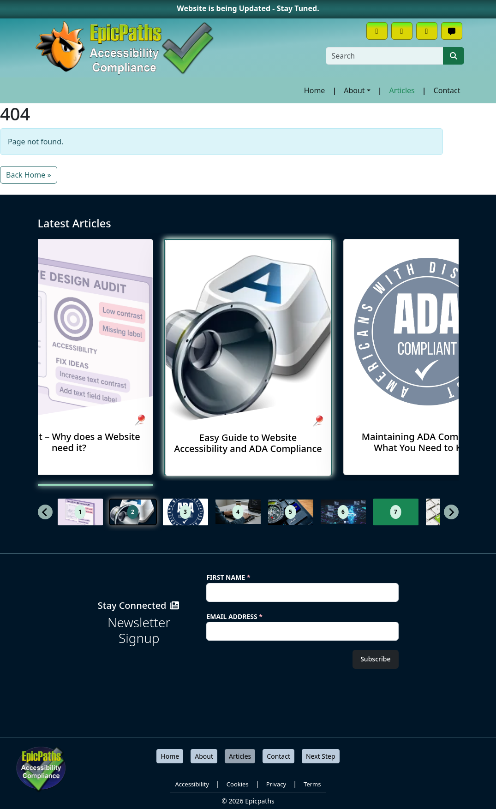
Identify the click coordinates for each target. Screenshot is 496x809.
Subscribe (375, 658)
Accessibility (192, 784)
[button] (80, 512)
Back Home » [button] (28, 175)
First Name (228, 577)
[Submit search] (453, 56)
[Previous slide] (45, 512)
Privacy (276, 784)
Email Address (234, 616)
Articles (402, 90)
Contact (447, 90)
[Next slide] (451, 512)
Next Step (320, 756)
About (354, 90)
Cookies (238, 784)
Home (314, 90)
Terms (312, 784)
